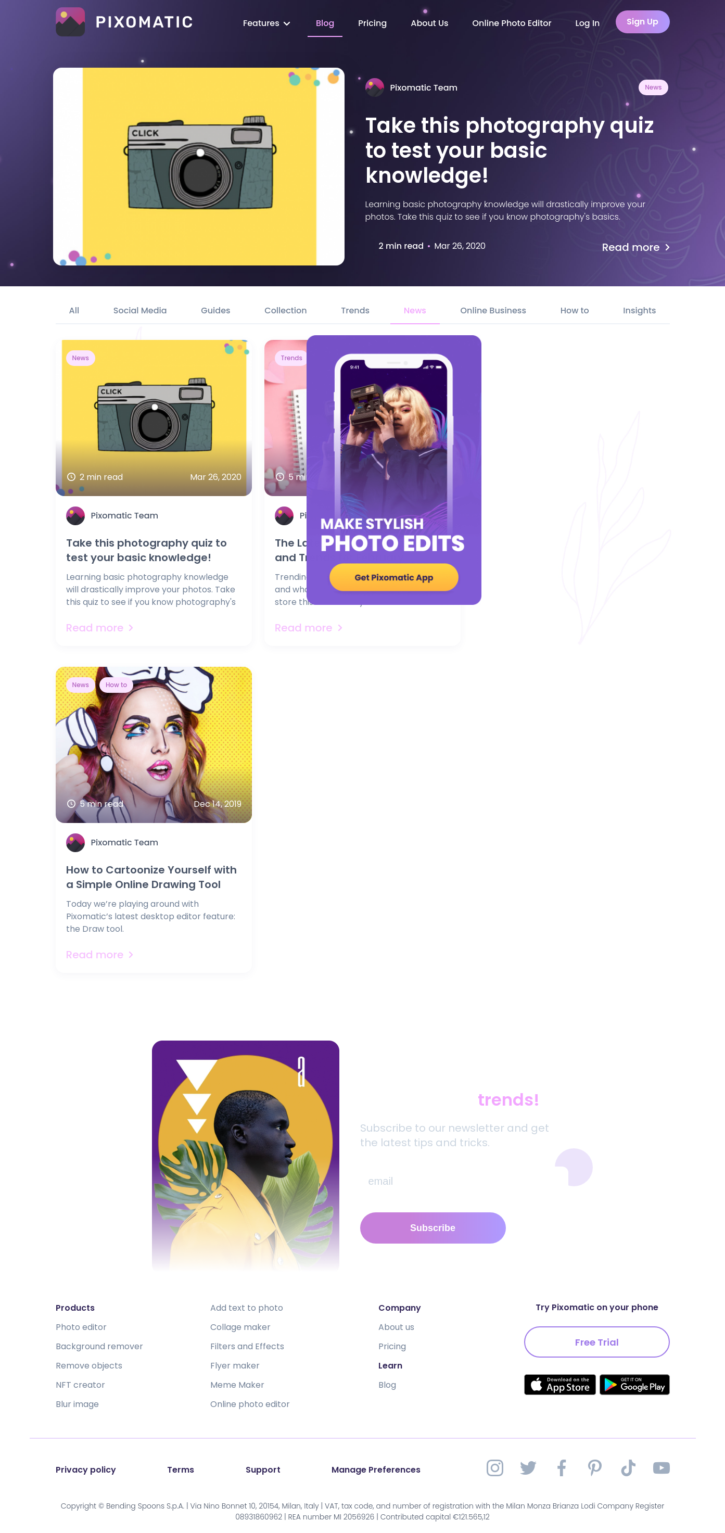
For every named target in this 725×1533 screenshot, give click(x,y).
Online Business (493, 310)
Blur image (77, 1404)
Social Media (140, 310)
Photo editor (81, 1327)
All (74, 310)
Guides (215, 310)
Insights (639, 310)
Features (267, 23)
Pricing (372, 23)
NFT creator (80, 1385)
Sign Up (642, 22)
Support (263, 1470)
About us (396, 1327)
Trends (355, 310)
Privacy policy (86, 1470)
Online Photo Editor (512, 23)
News (653, 87)
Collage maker (240, 1327)
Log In (588, 23)
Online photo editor (250, 1404)
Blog (325, 23)
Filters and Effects (247, 1346)
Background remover (99, 1346)
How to (575, 310)
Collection (285, 310)
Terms (180, 1470)
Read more (637, 247)
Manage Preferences (376, 1470)
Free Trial (597, 1342)
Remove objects (89, 1366)
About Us (429, 23)
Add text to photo (246, 1308)
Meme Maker (237, 1385)
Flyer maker (235, 1366)
